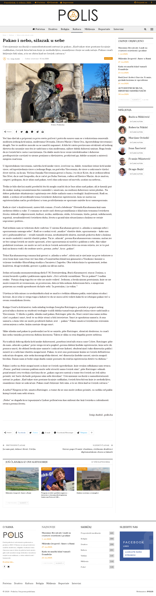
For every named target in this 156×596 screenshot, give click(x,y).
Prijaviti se (140, 2)
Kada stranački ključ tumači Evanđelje (132, 68)
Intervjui (120, 29)
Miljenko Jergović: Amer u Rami (134, 58)
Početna (40, 2)
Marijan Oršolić (139, 138)
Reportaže (105, 29)
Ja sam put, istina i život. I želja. (19, 449)
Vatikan (84, 555)
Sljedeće (24, 503)
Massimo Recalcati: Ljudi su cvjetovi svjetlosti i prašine (132, 49)
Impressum (66, 2)
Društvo (51, 29)
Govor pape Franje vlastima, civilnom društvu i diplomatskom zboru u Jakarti (88, 450)
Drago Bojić (136, 169)
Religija (64, 29)
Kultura (77, 29)
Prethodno (12, 503)
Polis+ (83, 567)
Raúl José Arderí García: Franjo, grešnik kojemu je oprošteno (135, 79)
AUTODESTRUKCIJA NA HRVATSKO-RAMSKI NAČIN (132, 89)
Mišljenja (90, 29)
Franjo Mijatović (139, 159)
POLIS (150, 591)
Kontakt (52, 2)
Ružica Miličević (139, 117)
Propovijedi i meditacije (91, 533)
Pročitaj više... (8, 562)
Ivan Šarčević (137, 148)
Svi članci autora (136, 122)
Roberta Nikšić (138, 127)
